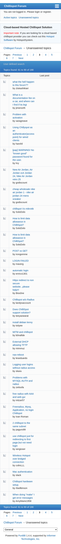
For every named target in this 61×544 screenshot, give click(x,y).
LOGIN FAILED (21, 260)
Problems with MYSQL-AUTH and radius (23, 380)
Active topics (10, 17)
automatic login (20, 270)
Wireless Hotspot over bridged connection (21, 458)
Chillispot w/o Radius (23, 299)
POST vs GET (20, 251)
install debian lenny (23, 322)
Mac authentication (22, 471)
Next (21, 58)
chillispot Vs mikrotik (23, 208)
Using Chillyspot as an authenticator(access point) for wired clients (23, 134)
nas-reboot (18, 354)
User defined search (13, 64)
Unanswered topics (29, 17)
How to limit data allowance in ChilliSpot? (21, 221)
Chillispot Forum (15, 6)
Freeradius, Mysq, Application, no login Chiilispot (23, 410)
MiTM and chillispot (23, 332)
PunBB (22, 535)
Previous (17, 54)
